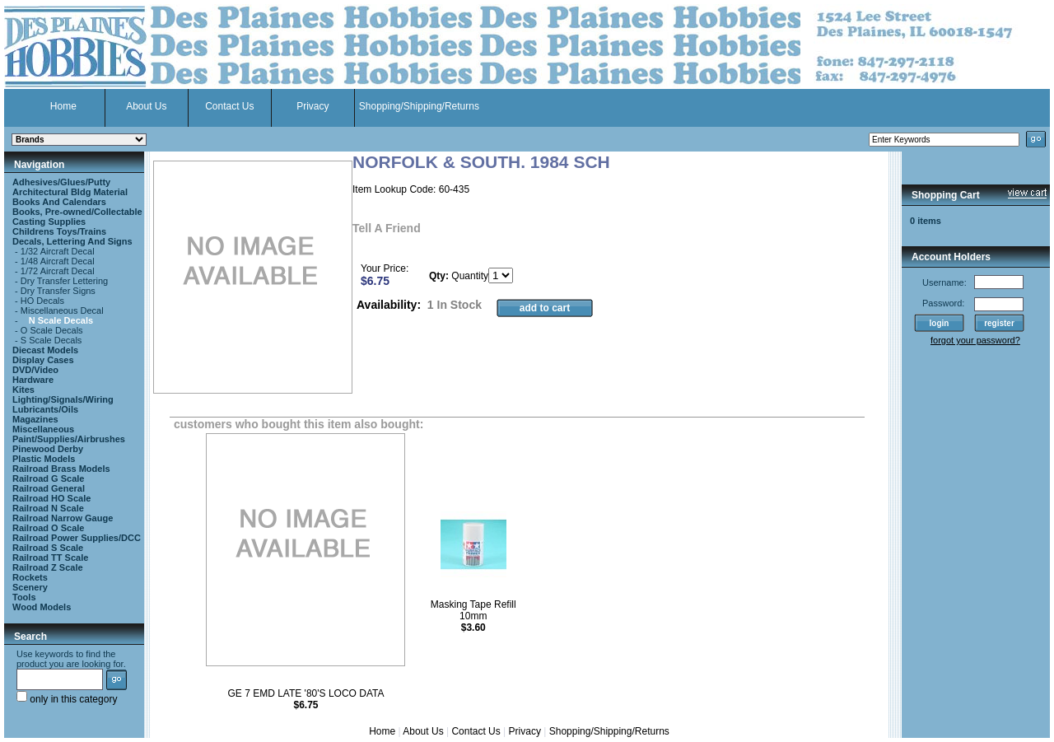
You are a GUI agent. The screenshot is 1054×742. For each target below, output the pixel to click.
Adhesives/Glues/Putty (61, 182)
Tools (24, 597)
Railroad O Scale (48, 528)
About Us (146, 106)
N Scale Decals (61, 320)
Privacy (312, 106)
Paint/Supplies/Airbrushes (68, 439)
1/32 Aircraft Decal (58, 251)
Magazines (35, 419)
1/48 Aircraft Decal (58, 261)
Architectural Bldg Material (70, 192)
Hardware (33, 380)
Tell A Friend (386, 228)
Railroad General (48, 488)
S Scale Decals (51, 340)
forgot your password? (975, 340)
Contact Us (229, 106)
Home (63, 106)
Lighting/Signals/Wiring (63, 399)
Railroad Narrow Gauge (62, 518)
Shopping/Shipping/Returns (419, 106)
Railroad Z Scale (47, 567)
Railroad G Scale (48, 478)
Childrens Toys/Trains (59, 231)
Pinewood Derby (47, 449)
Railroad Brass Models (61, 469)
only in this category (66, 699)
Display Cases (43, 360)
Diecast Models (45, 350)
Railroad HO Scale (51, 498)
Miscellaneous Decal (62, 310)
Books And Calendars (59, 202)
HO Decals (42, 301)
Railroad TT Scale (50, 557)
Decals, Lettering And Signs (72, 241)
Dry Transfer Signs (58, 291)
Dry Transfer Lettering (64, 281)
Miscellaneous (43, 429)
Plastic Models (43, 459)
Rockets (30, 577)
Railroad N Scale (48, 508)
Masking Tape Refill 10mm (473, 610)
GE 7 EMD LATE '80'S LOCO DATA (305, 693)
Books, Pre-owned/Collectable (77, 212)
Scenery (30, 587)
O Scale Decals (52, 330)
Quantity (469, 276)
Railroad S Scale (47, 548)
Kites (23, 389)
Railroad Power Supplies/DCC (76, 538)
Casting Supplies (49, 221)
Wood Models (41, 607)
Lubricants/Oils (45, 409)
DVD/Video (35, 370)
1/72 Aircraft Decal (58, 271)
